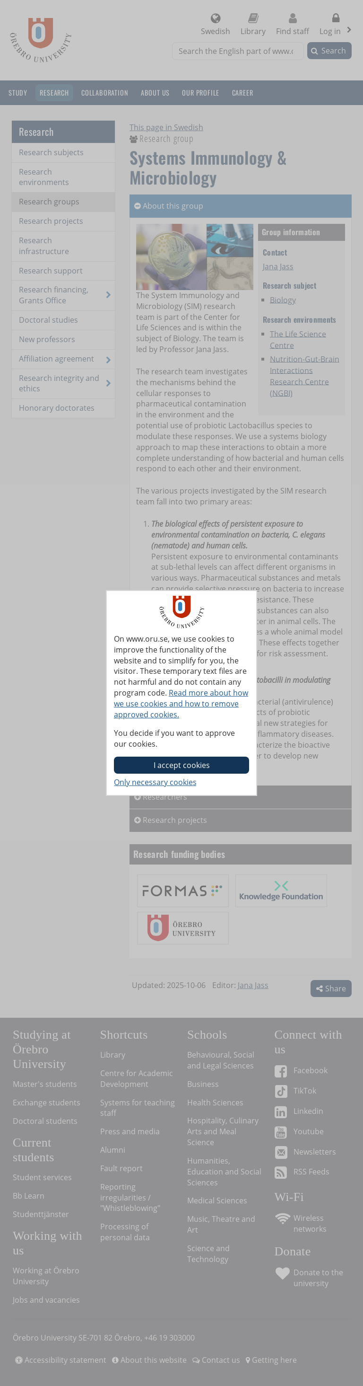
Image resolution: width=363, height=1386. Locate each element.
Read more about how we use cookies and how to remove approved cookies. (181, 704)
